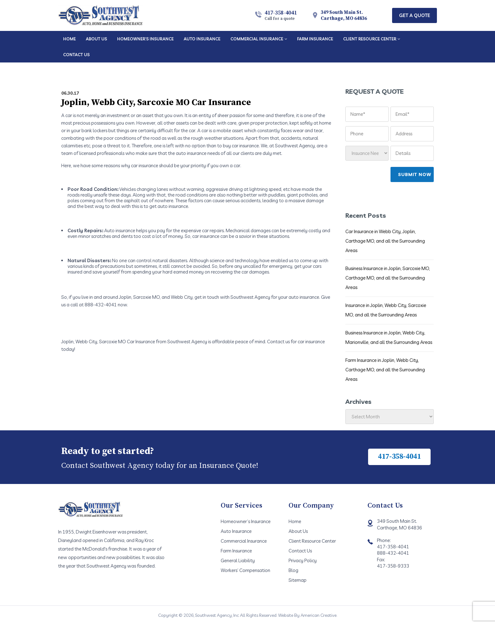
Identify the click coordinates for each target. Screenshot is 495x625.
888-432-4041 (393, 553)
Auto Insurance (236, 531)
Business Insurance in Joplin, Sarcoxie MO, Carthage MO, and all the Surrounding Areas (387, 277)
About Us (298, 531)
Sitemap (298, 580)
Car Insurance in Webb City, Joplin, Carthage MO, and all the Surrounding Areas (385, 240)
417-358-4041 (281, 15)
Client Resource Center (312, 541)
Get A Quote (414, 15)
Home (295, 521)
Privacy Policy (303, 560)
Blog (293, 570)
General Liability (238, 560)
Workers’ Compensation (245, 570)
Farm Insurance (236, 551)
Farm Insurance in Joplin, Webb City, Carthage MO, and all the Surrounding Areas (385, 369)
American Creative (319, 615)
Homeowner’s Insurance (246, 521)
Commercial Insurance (244, 541)
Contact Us (300, 551)
